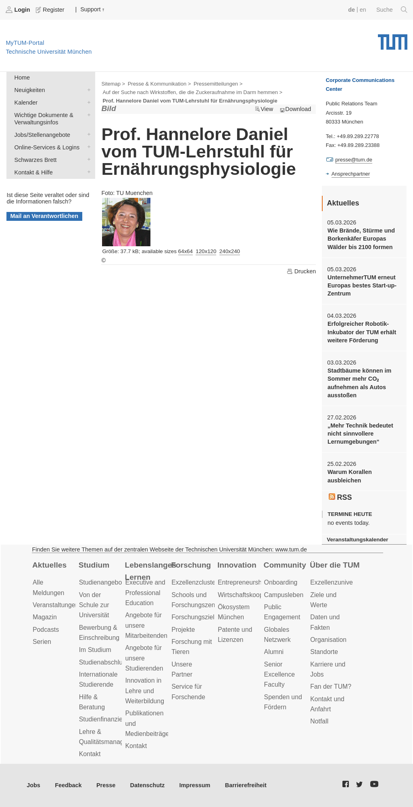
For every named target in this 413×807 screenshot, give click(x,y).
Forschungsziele (194, 617)
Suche (391, 9)
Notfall (319, 721)
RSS (340, 497)
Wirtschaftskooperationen (254, 594)
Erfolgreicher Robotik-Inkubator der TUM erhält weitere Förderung (361, 332)
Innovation (237, 565)
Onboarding (281, 582)
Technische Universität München (392, 39)
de (351, 9)
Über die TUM (334, 565)
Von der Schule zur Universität (94, 605)
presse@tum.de (353, 160)
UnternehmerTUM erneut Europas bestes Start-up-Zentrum (361, 285)
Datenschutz (147, 785)
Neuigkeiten (87, 89)
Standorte (324, 651)
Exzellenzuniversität (338, 582)
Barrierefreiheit (246, 785)
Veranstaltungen (56, 605)
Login (18, 9)
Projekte (183, 629)
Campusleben (284, 594)
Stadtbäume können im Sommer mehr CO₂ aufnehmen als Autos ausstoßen (359, 382)
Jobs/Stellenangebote (87, 134)
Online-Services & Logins (87, 146)
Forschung (191, 565)
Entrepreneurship (242, 582)
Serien (42, 641)
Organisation (328, 639)
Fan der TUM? (330, 686)
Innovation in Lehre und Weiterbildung (144, 690)
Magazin (45, 617)
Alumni (274, 651)
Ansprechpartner (351, 174)
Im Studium (95, 649)
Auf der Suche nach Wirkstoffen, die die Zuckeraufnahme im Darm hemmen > (192, 92)
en (363, 9)
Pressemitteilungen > (218, 84)
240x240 (229, 251)
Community (285, 565)
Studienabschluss (104, 662)
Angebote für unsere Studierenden (144, 658)
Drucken (301, 271)
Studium (94, 565)
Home (22, 77)
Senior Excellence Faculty (279, 674)
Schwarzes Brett (87, 159)
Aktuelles (49, 565)
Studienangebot (101, 582)
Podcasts (46, 629)
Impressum (195, 785)
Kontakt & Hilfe (87, 171)
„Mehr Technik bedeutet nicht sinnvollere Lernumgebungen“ (360, 433)
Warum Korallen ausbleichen (349, 476)
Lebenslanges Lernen (150, 571)
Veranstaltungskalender (357, 540)
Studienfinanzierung (107, 719)
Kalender (87, 101)
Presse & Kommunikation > (159, 84)
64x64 (185, 251)
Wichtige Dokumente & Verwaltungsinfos (87, 114)
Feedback (68, 785)
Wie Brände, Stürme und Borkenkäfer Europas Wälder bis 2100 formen (361, 238)
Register (51, 9)
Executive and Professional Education (145, 592)
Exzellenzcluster (194, 582)
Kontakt (90, 753)
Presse (105, 785)
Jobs (33, 785)
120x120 (206, 251)
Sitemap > (113, 84)
